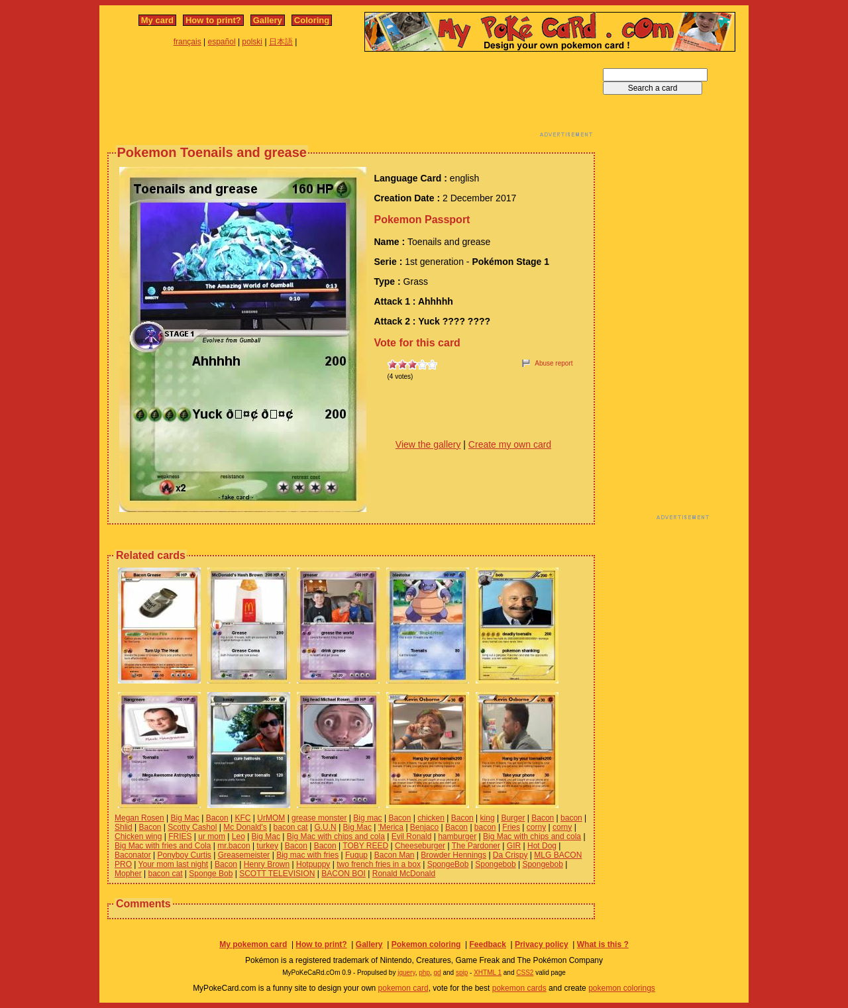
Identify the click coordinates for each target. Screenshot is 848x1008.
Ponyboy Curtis (184, 855)
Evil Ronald (412, 836)
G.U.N (325, 827)
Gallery (267, 20)
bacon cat (291, 827)
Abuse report (553, 363)
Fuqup (356, 855)
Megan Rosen (139, 818)
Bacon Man (394, 855)
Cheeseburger (420, 845)
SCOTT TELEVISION (277, 873)
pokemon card (403, 988)
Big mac (367, 818)
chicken (431, 818)
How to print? (213, 20)
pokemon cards (519, 988)
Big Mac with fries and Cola (163, 845)
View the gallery (428, 444)
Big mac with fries (307, 855)
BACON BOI (343, 873)
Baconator (133, 855)
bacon (571, 818)
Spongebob (495, 864)
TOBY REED (365, 845)
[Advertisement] (351, 98)
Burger (513, 818)
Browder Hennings (453, 855)
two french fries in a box (379, 864)
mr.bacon (233, 845)
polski (252, 41)
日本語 (281, 41)
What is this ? (603, 944)
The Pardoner (476, 845)
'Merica (390, 827)
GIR (514, 845)
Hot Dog (541, 845)
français (187, 41)
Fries (511, 827)
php (424, 972)
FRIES (179, 836)
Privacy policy (541, 944)
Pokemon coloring (426, 944)
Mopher (128, 873)
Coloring (311, 20)
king (487, 818)
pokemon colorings (621, 988)
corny (536, 827)
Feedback (487, 944)
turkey (267, 845)
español (222, 41)
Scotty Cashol (192, 827)
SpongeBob (448, 864)
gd (437, 972)
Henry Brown (267, 864)
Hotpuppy (313, 864)
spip (462, 972)
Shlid (123, 827)
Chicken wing (138, 836)
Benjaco (424, 827)
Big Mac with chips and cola (336, 836)
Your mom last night (173, 864)
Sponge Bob (211, 873)
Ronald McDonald (403, 873)
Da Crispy (510, 855)
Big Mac (185, 818)
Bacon (217, 818)
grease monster (319, 818)
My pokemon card (253, 944)
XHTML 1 (488, 972)
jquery (406, 972)
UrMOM (271, 818)
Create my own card (509, 444)
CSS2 (524, 972)
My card (157, 20)
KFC (243, 818)
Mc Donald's (245, 827)
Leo (238, 836)
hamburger (457, 836)
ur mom (211, 836)
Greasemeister (244, 855)
